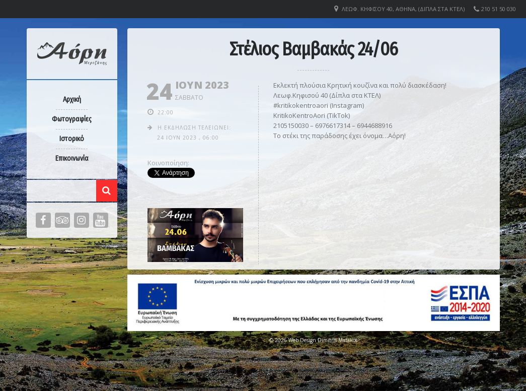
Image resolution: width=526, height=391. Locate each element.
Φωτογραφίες (72, 119)
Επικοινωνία (72, 158)
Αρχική (72, 99)
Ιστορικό (71, 139)
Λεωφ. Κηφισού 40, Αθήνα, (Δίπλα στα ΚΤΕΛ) (403, 9)
